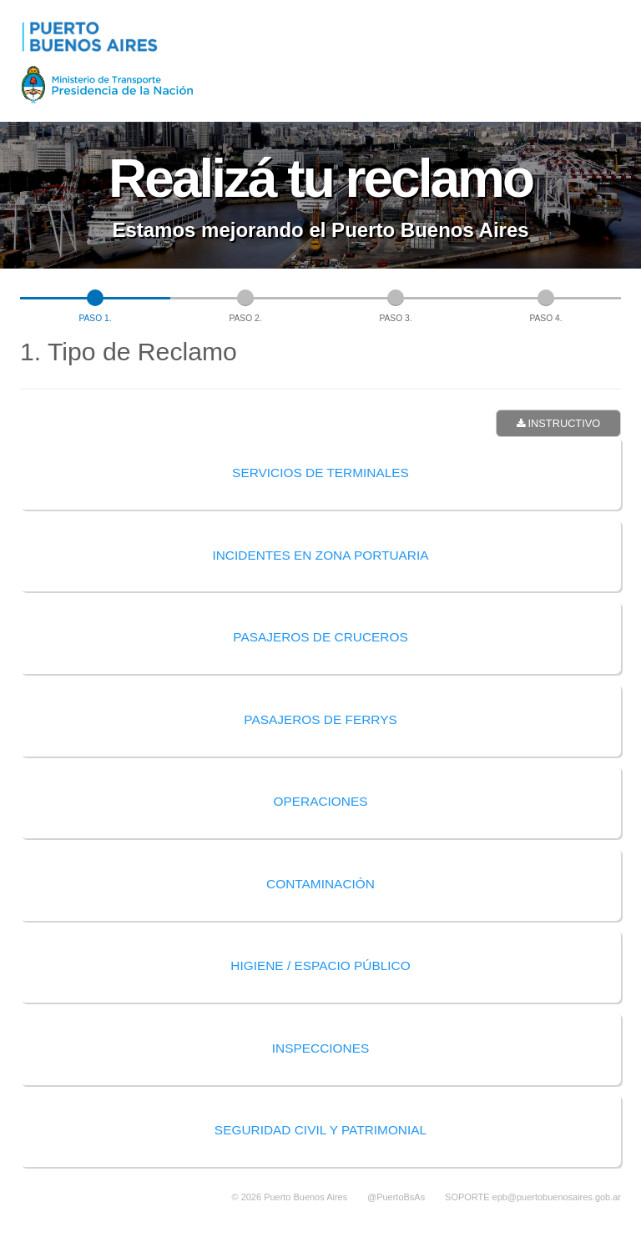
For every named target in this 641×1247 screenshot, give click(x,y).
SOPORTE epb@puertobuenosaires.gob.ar (533, 1197)
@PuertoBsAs (396, 1197)
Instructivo (558, 423)
